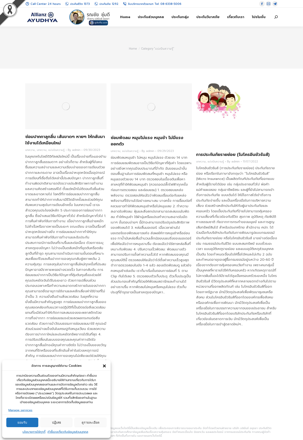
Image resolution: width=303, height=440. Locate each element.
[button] (104, 366)
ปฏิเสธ (56, 422)
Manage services (20, 410)
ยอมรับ (22, 422)
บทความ (30, 150)
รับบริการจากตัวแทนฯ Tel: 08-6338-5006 (152, 4)
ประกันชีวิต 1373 (77, 4)
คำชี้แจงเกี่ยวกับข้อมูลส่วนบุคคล (68, 432)
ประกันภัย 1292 (106, 4)
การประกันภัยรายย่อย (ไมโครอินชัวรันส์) (233, 154)
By (74, 150)
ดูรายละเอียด (91, 422)
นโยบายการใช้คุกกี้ (34, 432)
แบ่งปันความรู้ (56, 150)
